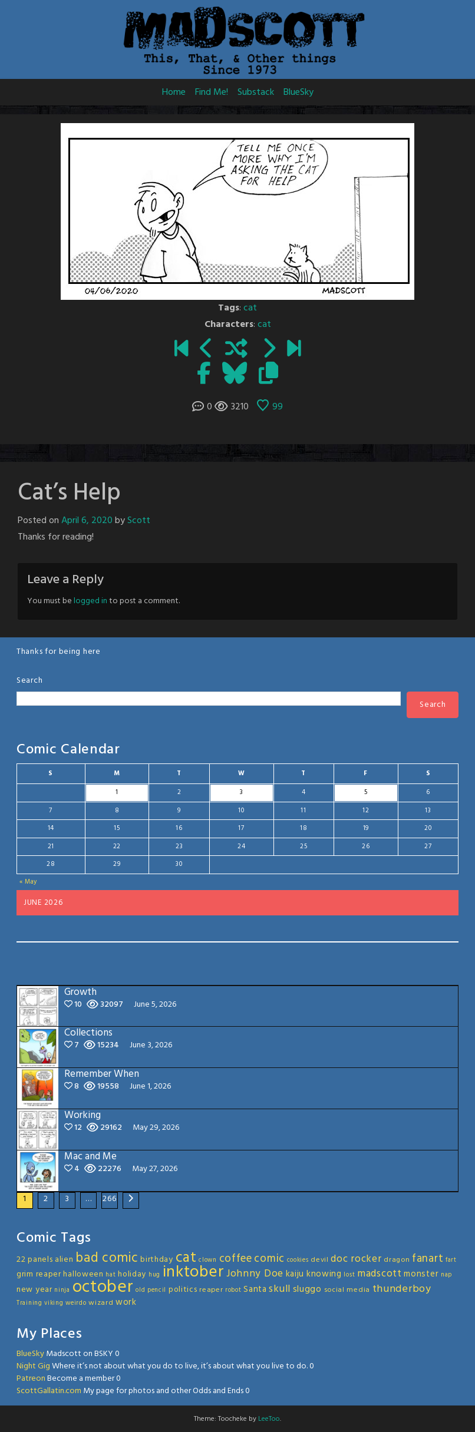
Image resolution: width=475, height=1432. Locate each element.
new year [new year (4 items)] (34, 1290)
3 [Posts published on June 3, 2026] (241, 792)
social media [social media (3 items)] (347, 1290)
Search (29, 680)
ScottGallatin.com (49, 1391)
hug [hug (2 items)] (154, 1275)
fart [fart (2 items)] (451, 1260)
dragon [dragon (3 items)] (397, 1260)
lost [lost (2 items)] (349, 1275)
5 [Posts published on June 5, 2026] (366, 792)
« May (28, 882)
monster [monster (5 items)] (421, 1274)
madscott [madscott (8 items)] (379, 1274)
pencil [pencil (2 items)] (156, 1290)
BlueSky (298, 92)
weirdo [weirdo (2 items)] (75, 1303)
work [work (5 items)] (126, 1302)
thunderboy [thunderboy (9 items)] (401, 1289)
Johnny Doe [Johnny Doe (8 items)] (254, 1274)
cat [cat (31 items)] (186, 1258)
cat (250, 308)
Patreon (31, 1378)
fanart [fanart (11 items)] (427, 1259)
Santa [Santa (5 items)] (255, 1289)
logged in (90, 601)
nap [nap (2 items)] (446, 1275)
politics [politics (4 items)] (183, 1290)
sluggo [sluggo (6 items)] (307, 1289)
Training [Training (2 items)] (29, 1303)
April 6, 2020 (87, 520)
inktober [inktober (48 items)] (194, 1272)
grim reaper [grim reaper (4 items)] (39, 1274)
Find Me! (211, 92)
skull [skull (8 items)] (280, 1289)
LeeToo (269, 1419)
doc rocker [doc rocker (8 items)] (356, 1259)
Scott (138, 520)
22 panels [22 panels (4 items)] (34, 1259)
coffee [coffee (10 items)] (235, 1259)
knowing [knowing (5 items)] (324, 1274)
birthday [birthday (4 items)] (156, 1259)
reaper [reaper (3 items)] (211, 1290)
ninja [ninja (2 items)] (62, 1290)
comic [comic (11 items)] (269, 1259)
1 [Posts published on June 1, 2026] (117, 792)
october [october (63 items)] (103, 1287)
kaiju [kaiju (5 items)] (295, 1274)
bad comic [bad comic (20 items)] (106, 1258)
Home (174, 92)
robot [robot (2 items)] (233, 1290)
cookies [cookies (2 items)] (298, 1260)
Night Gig (33, 1366)
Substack (255, 92)
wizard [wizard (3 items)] (100, 1303)
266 (109, 1199)
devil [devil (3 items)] (320, 1260)
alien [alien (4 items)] (64, 1259)
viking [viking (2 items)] (53, 1303)
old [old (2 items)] (140, 1290)
